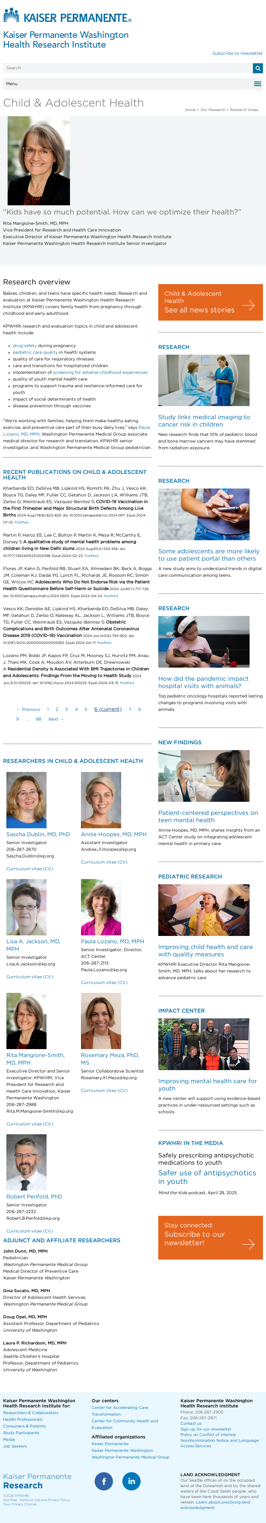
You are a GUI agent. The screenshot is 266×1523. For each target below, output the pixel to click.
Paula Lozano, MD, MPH (112, 941)
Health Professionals (22, 1420)
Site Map (10, 1500)
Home (190, 110)
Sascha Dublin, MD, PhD (38, 834)
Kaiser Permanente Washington (122, 1451)
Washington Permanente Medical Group (131, 1457)
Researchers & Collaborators (30, 1413)
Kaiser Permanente (110, 1444)
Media (9, 1440)
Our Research (213, 110)
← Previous (28, 710)
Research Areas (244, 110)
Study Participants (21, 1433)
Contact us (190, 1424)
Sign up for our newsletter (205, 1429)
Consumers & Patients (24, 1426)
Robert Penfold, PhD (34, 1197)
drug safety (25, 346)
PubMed (21, 522)
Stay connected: (188, 1225)
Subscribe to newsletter (237, 53)
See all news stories (199, 310)
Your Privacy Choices (20, 1504)
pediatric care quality (35, 352)
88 (38, 719)
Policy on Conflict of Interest (208, 1435)
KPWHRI (22, 1495)
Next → (56, 719)
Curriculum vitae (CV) (29, 869)
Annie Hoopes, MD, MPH (114, 834)
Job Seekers (15, 1446)
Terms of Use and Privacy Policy (44, 1500)
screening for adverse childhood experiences (100, 372)
